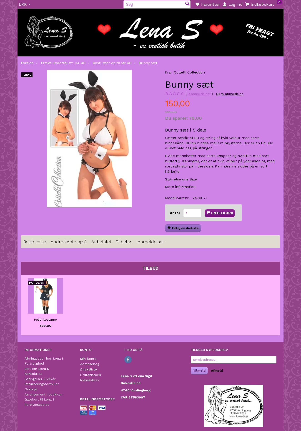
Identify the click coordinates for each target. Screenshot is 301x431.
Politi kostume (45, 319)
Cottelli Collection (189, 72)
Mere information (180, 187)
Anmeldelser (151, 241)
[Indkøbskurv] (263, 4)
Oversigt (31, 389)
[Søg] (187, 4)
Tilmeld (199, 370)
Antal (175, 213)
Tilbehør (124, 241)
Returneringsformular (42, 384)
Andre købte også (69, 241)
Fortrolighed (34, 363)
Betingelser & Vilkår (40, 379)
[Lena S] (150, 31)
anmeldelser (199, 94)
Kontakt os (33, 373)
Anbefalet (101, 241)
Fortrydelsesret (37, 404)
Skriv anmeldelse (229, 94)
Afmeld (217, 370)
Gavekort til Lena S (40, 399)
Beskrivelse (34, 241)
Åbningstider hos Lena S (44, 358)
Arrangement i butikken (44, 394)
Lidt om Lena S (37, 368)
